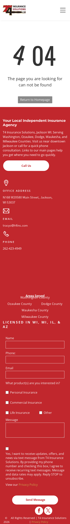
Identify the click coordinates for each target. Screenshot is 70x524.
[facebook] (39, 515)
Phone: (10, 353)
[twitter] (48, 515)
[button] (63, 10)
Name (10, 338)
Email (9, 368)
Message (12, 420)
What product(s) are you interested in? (33, 383)
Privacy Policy (28, 485)
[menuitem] (35, 297)
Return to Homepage (35, 100)
